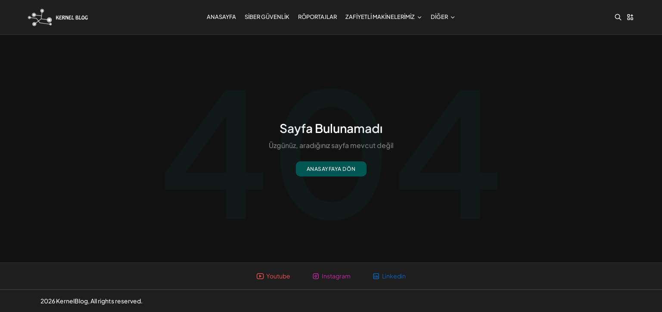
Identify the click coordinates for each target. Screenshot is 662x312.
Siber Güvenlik (267, 16)
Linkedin (389, 276)
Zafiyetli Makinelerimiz (383, 16)
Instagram (331, 276)
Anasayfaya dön (331, 169)
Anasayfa (221, 16)
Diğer (443, 16)
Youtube (273, 276)
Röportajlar (317, 16)
